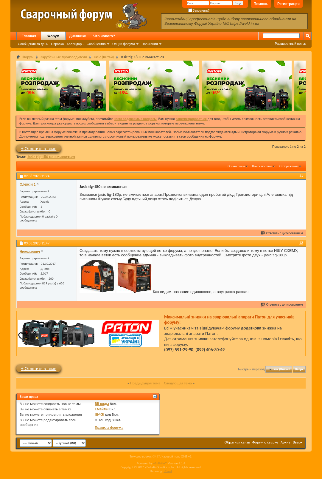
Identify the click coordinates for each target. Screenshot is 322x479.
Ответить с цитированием (282, 233)
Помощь (261, 4)
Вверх (299, 369)
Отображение (288, 166)
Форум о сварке (265, 442)
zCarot (168, 471)
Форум (53, 36)
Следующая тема (178, 383)
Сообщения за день (33, 44)
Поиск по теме (262, 166)
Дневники (77, 36)
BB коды (102, 403)
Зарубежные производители (63, 57)
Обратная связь (237, 442)
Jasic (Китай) (104, 57)
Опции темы (236, 166)
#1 (301, 175)
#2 (301, 243)
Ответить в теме (38, 148)
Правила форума (109, 427)
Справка (57, 44)
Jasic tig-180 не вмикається (51, 156)
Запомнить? (199, 10)
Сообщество (96, 44)
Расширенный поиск (290, 43)
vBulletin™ (160, 463)
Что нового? (104, 36)
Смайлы (101, 409)
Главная (29, 36)
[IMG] (99, 414)
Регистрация (288, 4)
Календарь (75, 44)
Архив (285, 442)
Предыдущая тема (145, 383)
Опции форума (123, 44)
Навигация (149, 44)
